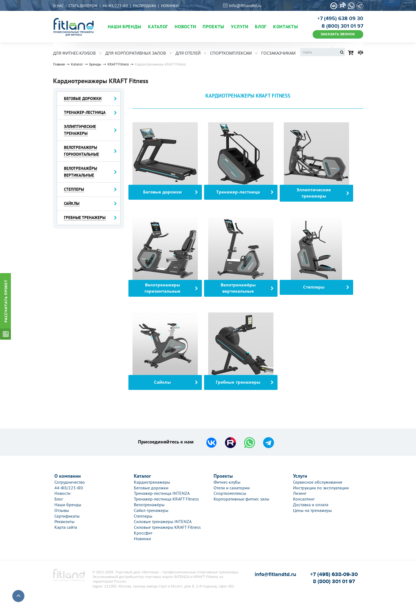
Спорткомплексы (230, 493)
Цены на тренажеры (312, 510)
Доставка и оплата (310, 504)
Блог (58, 499)
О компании (67, 476)
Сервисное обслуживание (317, 482)
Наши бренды (67, 504)
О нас (58, 5)
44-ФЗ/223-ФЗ (115, 5)
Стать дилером (83, 5)
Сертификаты (67, 516)
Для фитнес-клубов (74, 53)
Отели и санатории (232, 487)
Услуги (300, 476)
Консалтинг (304, 499)
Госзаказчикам (278, 53)
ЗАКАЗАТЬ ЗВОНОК (338, 34)
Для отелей (188, 53)
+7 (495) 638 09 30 (340, 18)
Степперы (143, 516)
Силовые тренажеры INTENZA (163, 521)
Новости (62, 493)
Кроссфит (143, 533)
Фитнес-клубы (227, 482)
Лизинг (300, 493)
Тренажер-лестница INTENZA (162, 493)
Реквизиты (64, 521)
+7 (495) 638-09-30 (334, 574)
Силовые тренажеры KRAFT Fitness (167, 527)
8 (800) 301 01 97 (342, 26)
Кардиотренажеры (152, 482)
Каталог (142, 476)
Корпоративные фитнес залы (241, 499)
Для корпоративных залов (135, 53)
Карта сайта (65, 527)
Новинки (170, 5)
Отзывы (61, 510)
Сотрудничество (69, 482)
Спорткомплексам (231, 53)
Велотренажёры (149, 504)
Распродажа (144, 5)
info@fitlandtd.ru (245, 5)
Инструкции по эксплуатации (321, 487)
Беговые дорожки (151, 487)
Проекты (223, 476)
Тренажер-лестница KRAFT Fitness (166, 499)
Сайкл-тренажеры (151, 510)
